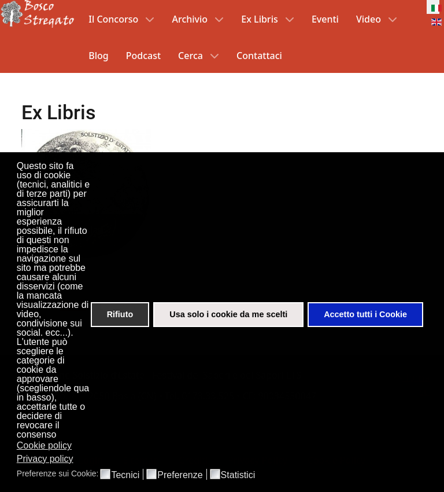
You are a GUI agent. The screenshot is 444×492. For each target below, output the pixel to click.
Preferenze (179, 475)
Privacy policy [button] (45, 459)
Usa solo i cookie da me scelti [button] (228, 314)
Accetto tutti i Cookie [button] (365, 314)
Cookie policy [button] (44, 445)
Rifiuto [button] (120, 314)
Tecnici (125, 475)
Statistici (238, 475)
